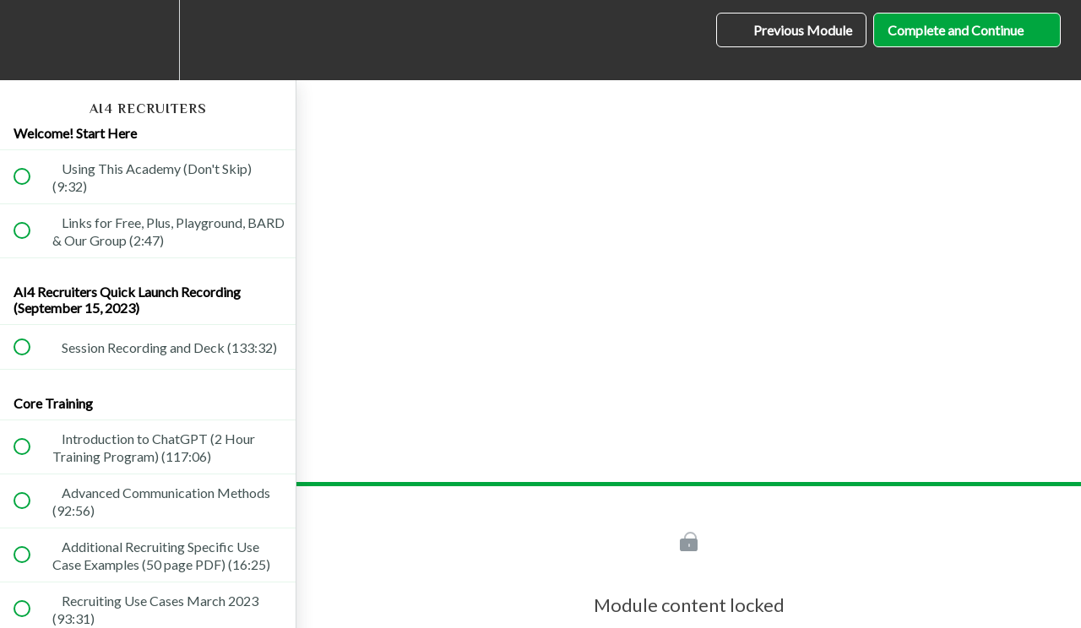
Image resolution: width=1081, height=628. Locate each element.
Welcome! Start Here (75, 133)
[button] (31, 40)
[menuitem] (148, 40)
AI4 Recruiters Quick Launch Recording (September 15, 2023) (127, 300)
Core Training (53, 403)
